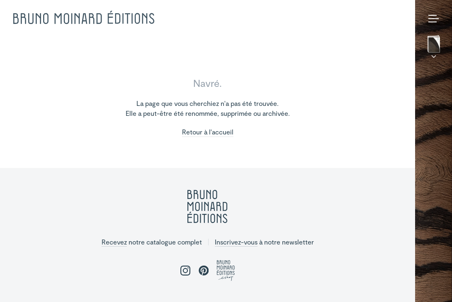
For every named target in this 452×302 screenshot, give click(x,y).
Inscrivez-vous (236, 242)
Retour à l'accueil (207, 132)
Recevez (114, 242)
